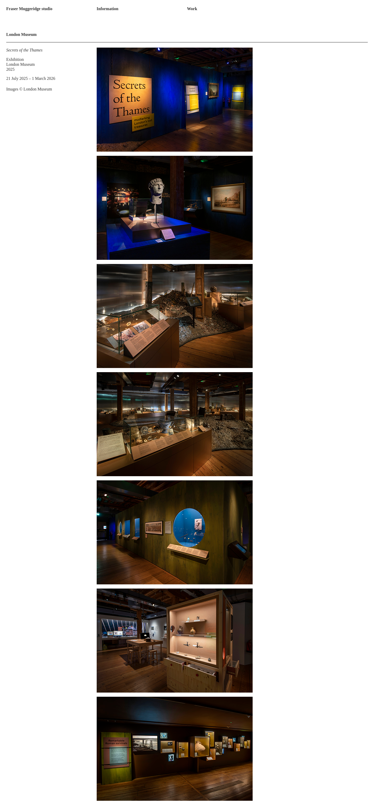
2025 (10, 69)
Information (108, 9)
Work (192, 9)
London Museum (20, 64)
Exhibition (15, 59)
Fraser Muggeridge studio (29, 9)
